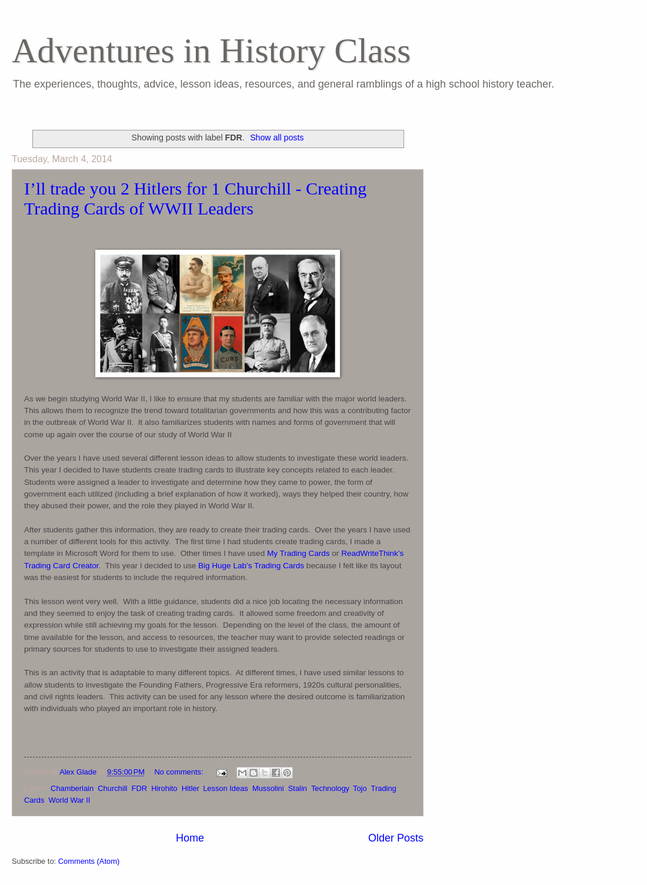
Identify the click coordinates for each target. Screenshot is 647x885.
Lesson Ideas (225, 788)
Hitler (190, 788)
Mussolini (268, 788)
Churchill (112, 788)
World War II (70, 800)
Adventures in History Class (211, 50)
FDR (139, 788)
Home (190, 838)
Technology (330, 788)
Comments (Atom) (88, 861)
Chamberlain (72, 788)
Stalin (297, 788)
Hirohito (164, 788)
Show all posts (277, 137)
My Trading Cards (298, 553)
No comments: (180, 771)
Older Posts (395, 838)
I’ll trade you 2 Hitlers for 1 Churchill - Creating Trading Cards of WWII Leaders (195, 198)
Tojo (360, 788)
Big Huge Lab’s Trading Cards (251, 565)
